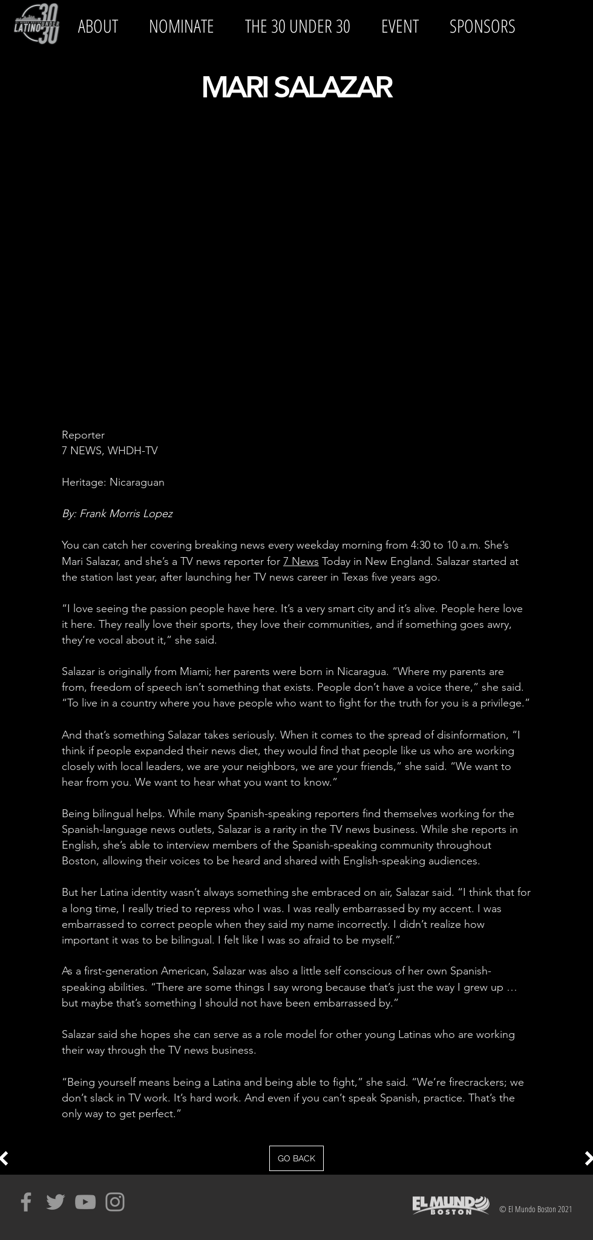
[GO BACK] (296, 1158)
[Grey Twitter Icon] (55, 1202)
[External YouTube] (296, 268)
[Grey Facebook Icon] (26, 1202)
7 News (301, 561)
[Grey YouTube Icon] (85, 1202)
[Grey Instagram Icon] (115, 1202)
